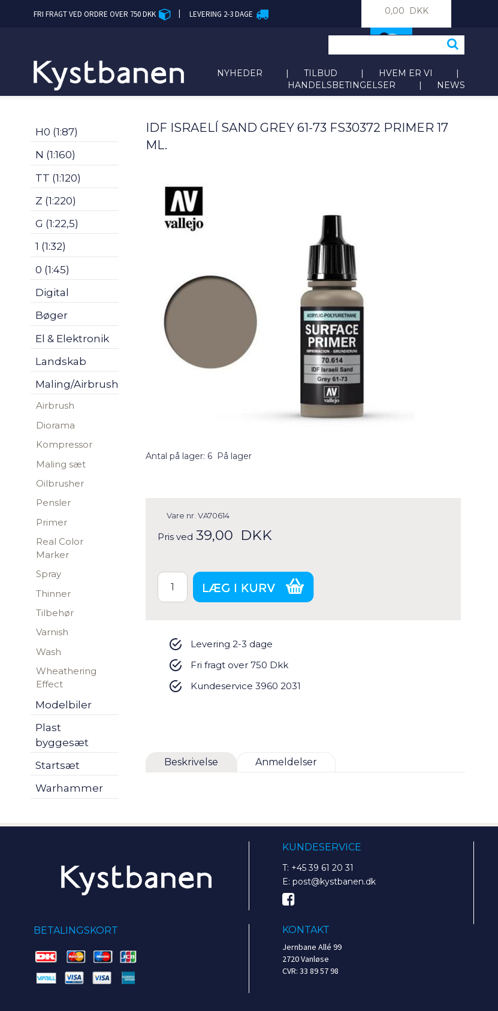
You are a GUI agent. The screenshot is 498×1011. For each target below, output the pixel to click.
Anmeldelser (286, 762)
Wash (48, 651)
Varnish (52, 632)
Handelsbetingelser (342, 85)
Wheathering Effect (66, 677)
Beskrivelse (191, 762)
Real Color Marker (59, 548)
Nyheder (239, 73)
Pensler (53, 502)
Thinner (53, 593)
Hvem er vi (406, 73)
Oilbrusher (60, 483)
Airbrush (55, 405)
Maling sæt (61, 464)
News (451, 85)
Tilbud (320, 73)
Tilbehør (55, 612)
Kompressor (64, 444)
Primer (51, 522)
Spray (48, 574)
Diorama (55, 425)
